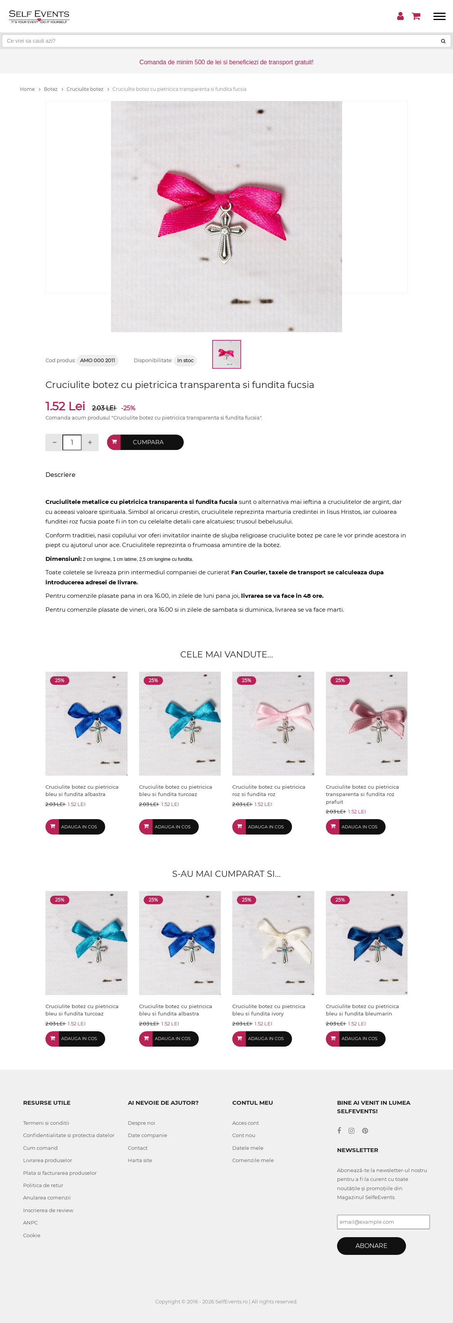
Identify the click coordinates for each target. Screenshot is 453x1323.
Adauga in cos (79, 827)
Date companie (147, 1135)
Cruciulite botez (88, 89)
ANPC (30, 1222)
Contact (138, 1148)
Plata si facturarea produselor (60, 1173)
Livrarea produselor (47, 1160)
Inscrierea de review (48, 1210)
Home (30, 89)
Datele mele (247, 1148)
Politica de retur (43, 1185)
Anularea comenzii (47, 1197)
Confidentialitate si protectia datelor (68, 1135)
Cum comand (40, 1148)
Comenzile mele (253, 1160)
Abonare (372, 1245)
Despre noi (141, 1123)
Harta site (140, 1160)
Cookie (31, 1235)
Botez (53, 89)
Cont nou (243, 1135)
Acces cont (245, 1123)
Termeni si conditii (46, 1123)
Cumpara (148, 442)
